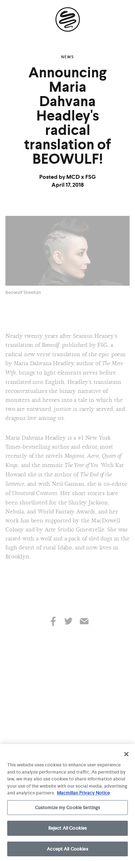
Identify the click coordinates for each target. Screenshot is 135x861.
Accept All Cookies (67, 850)
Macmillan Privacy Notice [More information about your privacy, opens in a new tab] (83, 794)
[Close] (126, 755)
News (67, 56)
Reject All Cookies (67, 829)
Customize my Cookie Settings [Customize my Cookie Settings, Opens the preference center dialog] (67, 809)
